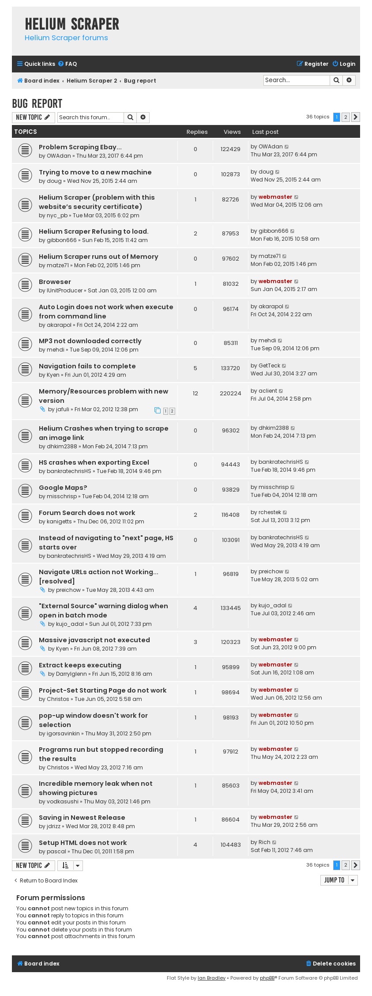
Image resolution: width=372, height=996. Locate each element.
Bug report (37, 103)
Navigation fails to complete (87, 366)
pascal (56, 851)
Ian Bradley (211, 977)
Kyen (53, 375)
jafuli (62, 409)
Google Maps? (63, 487)
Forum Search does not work (87, 512)
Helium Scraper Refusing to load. (94, 231)
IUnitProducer (65, 290)
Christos (58, 699)
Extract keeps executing (80, 665)
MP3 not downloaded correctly (90, 341)
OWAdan (59, 155)
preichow (68, 590)
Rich (265, 842)
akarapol (59, 325)
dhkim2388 (62, 446)
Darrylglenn (71, 674)
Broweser (55, 281)
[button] (355, 117)
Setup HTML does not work (83, 842)
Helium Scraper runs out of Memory (98, 256)
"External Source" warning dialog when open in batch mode (103, 611)
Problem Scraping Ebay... (80, 147)
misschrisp (62, 496)
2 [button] (345, 117)
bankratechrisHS (69, 471)
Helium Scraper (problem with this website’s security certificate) (97, 202)
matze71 (58, 265)
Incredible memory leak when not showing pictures (96, 788)
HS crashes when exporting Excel (94, 462)
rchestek (270, 512)
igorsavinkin (63, 733)
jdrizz (53, 826)
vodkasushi (63, 801)
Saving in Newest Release (82, 817)
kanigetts (59, 521)
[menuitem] (67, 64)
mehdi (55, 349)
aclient (268, 390)
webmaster (276, 197)
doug (54, 181)
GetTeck (269, 365)
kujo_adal (70, 624)
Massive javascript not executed (94, 640)
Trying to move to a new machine (95, 172)
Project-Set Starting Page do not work (103, 690)
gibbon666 (62, 240)
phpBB (267, 977)
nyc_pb (57, 215)
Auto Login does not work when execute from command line (106, 312)
